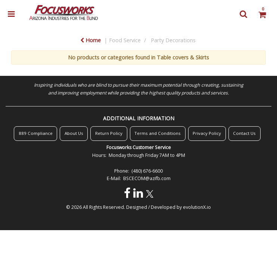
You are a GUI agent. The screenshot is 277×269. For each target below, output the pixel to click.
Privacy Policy (207, 133)
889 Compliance (36, 133)
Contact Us (244, 133)
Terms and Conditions (157, 133)
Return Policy (108, 133)
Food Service (125, 40)
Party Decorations (173, 40)
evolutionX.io (197, 207)
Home (90, 40)
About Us (74, 133)
